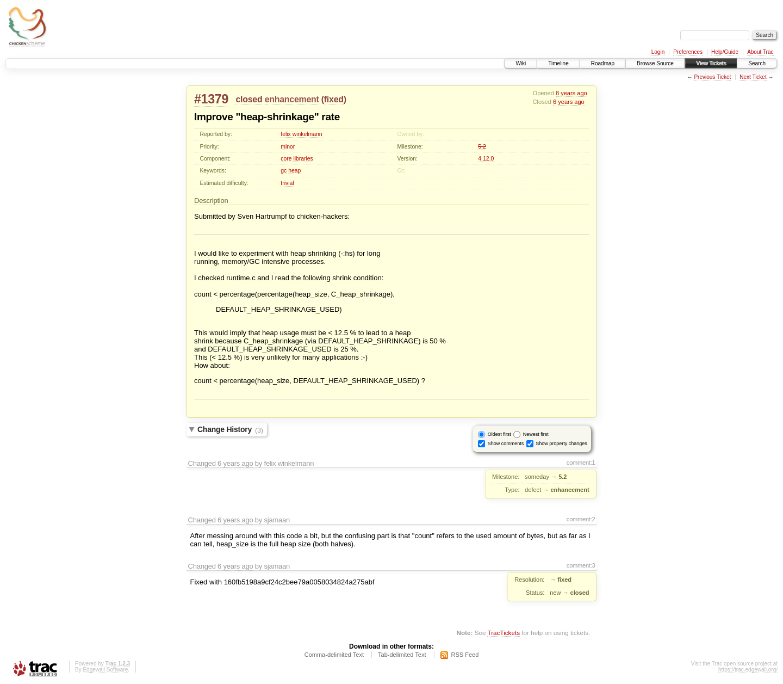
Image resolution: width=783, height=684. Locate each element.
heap (294, 171)
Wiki (520, 63)
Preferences (688, 52)
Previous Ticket (712, 77)
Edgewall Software (105, 670)
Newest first (536, 434)
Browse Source (655, 63)
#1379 (211, 99)
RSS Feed (465, 654)
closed (248, 99)
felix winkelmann (301, 134)
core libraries (297, 159)
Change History (230, 430)
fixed (334, 99)
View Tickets (711, 63)
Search (757, 63)
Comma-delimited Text (334, 654)
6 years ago (569, 101)
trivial (287, 183)
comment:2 (581, 519)
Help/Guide (724, 52)
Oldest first (499, 434)
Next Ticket (752, 77)
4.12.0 (486, 159)
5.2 (482, 147)
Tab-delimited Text (402, 654)
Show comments (506, 443)
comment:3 (581, 565)
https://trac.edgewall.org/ (748, 670)
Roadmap (602, 63)
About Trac (760, 52)
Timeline (558, 63)
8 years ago (571, 93)
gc (284, 171)
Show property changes (561, 443)
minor (288, 147)
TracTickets (503, 632)
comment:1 (581, 462)
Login (657, 52)
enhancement (292, 99)
